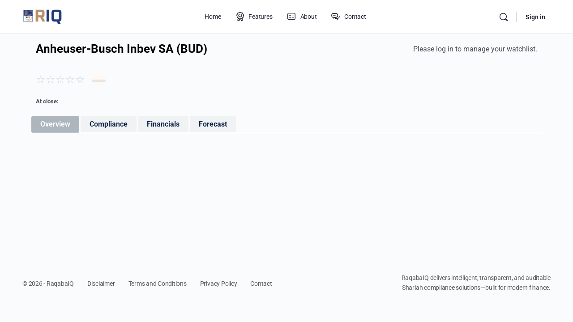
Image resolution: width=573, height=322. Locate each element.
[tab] (55, 124)
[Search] (504, 17)
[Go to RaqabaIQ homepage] (42, 16)
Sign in (535, 17)
